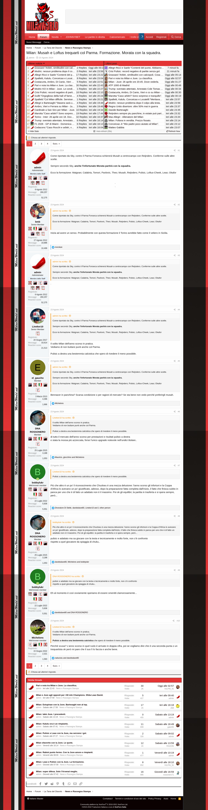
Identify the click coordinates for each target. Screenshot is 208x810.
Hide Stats (33, 131)
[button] (61, 37)
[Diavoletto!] (30, 178)
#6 (179, 412)
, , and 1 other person (82, 508)
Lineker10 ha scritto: (62, 418)
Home (32, 37)
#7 (179, 465)
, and (69, 457)
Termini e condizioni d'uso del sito (130, 798)
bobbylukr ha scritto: (62, 522)
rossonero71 (168, 775)
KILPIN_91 (169, 689)
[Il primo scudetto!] (35, 228)
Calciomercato (117, 37)
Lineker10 (37, 326)
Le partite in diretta (95, 37)
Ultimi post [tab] (111, 63)
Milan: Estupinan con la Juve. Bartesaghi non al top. (62, 704)
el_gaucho (37, 378)
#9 (179, 570)
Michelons (37, 637)
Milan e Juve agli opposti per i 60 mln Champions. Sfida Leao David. (69, 695)
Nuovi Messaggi (33, 42)
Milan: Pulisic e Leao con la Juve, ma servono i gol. (61, 733)
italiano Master (35, 798)
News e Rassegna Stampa (67, 688)
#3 (179, 255)
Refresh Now (173, 131)
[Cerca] (176, 37)
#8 (179, 516)
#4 (179, 310)
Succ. (55, 143)
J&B (172, 708)
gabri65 (170, 727)
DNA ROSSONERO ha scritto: (67, 576)
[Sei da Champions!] (40, 178)
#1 (179, 150)
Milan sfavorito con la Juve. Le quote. (54, 743)
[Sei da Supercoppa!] (32, 183)
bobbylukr (37, 482)
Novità (55, 37)
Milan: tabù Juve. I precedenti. (51, 714)
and (71, 612)
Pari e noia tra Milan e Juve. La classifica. (56, 685)
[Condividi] (175, 150)
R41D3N (170, 746)
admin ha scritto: (60, 211)
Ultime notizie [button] (35, 63)
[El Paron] (35, 178)
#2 (179, 205)
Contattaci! (108, 798)
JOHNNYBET (73, 37)
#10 (178, 621)
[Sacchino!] (37, 183)
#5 (179, 361)
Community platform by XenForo (104, 804)
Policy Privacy (154, 798)
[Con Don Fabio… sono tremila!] (45, 178)
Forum (43, 37)
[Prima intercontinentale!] (43, 183)
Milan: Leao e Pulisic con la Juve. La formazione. (60, 762)
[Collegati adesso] (37, 479)
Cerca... (47, 42)
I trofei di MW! (137, 37)
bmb (37, 221)
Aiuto (166, 798)
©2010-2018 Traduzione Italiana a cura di (104, 807)
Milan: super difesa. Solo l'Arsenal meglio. (57, 771)
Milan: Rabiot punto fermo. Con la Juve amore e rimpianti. (64, 752)
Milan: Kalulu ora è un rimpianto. (52, 724)
